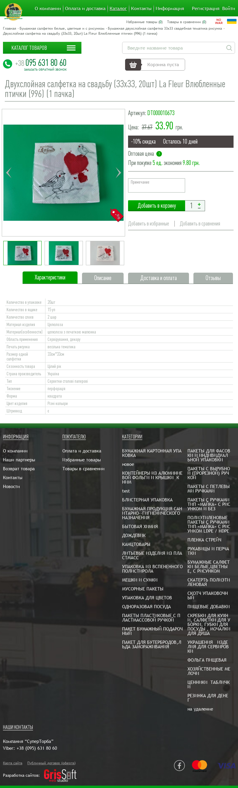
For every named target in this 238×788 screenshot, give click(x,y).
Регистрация (205, 8)
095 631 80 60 (41, 62)
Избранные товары (81, 459)
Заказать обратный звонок (45, 69)
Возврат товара (19, 468)
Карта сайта (12, 763)
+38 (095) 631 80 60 (37, 748)
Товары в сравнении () (186, 22)
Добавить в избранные (148, 223)
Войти (228, 8)
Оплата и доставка (85, 8)
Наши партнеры (19, 459)
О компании (48, 8)
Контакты (141, 8)
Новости (11, 486)
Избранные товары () (144, 22)
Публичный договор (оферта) (51, 763)
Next (118, 172)
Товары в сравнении (83, 468)
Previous (9, 172)
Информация (170, 8)
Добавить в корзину (157, 205)
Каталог (118, 8)
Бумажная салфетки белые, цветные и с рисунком (62, 28)
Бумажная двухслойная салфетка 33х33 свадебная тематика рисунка (165, 28)
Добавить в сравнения (200, 223)
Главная (9, 28)
